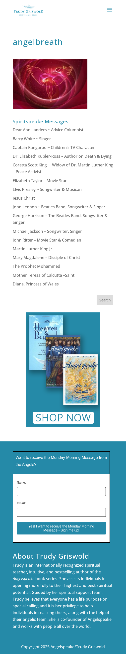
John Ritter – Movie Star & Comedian (47, 240)
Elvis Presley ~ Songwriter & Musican (47, 189)
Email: (21, 503)
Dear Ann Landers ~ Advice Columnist (48, 129)
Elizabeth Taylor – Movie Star (40, 180)
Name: (21, 482)
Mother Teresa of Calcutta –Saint (43, 275)
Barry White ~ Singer (32, 138)
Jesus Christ (24, 198)
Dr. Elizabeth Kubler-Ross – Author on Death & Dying (62, 156)
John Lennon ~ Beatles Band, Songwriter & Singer (59, 207)
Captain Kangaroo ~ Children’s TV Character (54, 147)
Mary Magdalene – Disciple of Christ (46, 257)
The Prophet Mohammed (36, 266)
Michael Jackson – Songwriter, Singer (47, 231)
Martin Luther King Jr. (33, 249)
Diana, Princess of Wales (36, 284)
